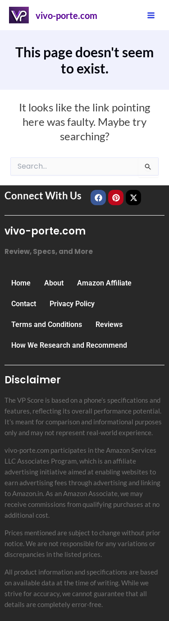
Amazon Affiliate (104, 283)
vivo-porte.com (66, 15)
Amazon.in (27, 493)
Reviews (109, 324)
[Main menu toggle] (151, 15)
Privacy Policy (72, 303)
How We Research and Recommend (69, 345)
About (54, 283)
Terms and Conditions (46, 324)
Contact (23, 303)
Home (21, 283)
